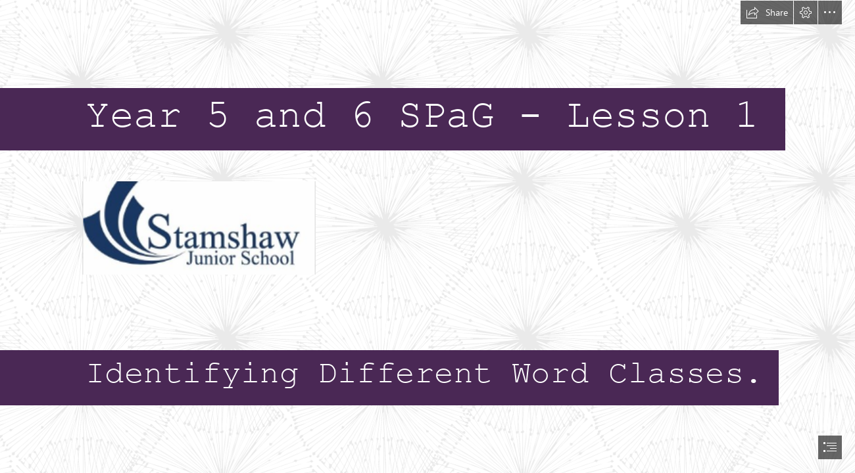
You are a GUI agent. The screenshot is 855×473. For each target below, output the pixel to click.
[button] (767, 12)
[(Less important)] (198, 227)
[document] (427, 236)
